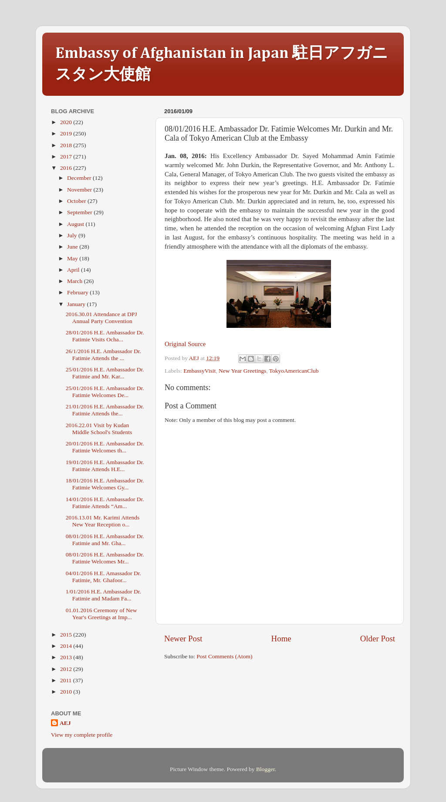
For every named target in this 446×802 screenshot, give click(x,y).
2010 (66, 691)
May (73, 258)
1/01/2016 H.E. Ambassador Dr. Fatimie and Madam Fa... (103, 595)
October (77, 201)
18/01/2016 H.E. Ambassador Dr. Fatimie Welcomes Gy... (105, 484)
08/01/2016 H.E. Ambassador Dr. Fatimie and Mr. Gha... (105, 539)
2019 (66, 133)
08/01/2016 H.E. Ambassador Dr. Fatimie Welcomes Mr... (105, 558)
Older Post (377, 638)
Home (281, 638)
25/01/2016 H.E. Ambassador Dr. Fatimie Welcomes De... (105, 391)
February (78, 292)
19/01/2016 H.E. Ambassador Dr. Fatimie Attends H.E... (105, 465)
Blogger (265, 769)
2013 (66, 657)
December (80, 178)
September (80, 212)
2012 (66, 669)
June (73, 246)
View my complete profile (81, 734)
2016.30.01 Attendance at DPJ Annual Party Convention (101, 317)
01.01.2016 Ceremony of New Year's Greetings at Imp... (101, 613)
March (75, 281)
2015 (66, 634)
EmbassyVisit (199, 370)
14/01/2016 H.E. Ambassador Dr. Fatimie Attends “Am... (105, 502)
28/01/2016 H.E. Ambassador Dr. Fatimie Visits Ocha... (105, 336)
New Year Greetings (242, 370)
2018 (66, 145)
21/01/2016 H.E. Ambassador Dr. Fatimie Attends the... (105, 410)
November (80, 189)
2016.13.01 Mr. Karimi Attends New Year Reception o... (103, 521)
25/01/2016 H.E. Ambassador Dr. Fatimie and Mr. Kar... (105, 373)
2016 (66, 168)
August (76, 224)
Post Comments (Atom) (224, 656)
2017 (66, 156)
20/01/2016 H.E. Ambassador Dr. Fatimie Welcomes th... (105, 447)
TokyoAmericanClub (294, 370)
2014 (66, 646)
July (72, 235)
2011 (66, 680)
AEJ (65, 723)
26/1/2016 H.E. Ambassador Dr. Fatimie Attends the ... (103, 354)
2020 (66, 122)
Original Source (185, 343)
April (74, 269)
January (77, 304)
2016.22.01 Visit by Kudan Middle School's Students (99, 428)
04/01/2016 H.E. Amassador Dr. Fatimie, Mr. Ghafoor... (103, 576)
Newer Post (183, 638)
